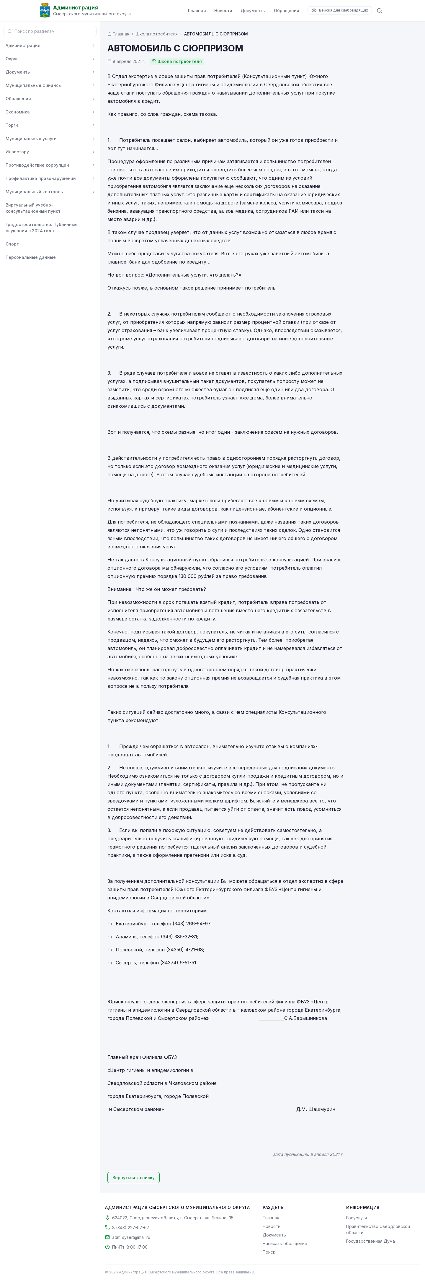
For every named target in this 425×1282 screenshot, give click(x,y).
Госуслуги (356, 1217)
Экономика (18, 111)
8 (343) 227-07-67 (130, 1227)
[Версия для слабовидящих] (340, 10)
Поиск (269, 1252)
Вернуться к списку (133, 1177)
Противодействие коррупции (37, 165)
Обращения (286, 10)
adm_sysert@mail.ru (131, 1237)
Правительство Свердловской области (378, 1229)
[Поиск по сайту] (379, 10)
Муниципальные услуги (31, 138)
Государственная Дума (370, 1241)
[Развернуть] (93, 45)
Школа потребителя (157, 33)
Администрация (23, 45)
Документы (253, 10)
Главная (197, 10)
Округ (12, 58)
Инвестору (17, 151)
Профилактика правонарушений (41, 178)
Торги (12, 125)
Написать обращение (285, 1243)
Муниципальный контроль (34, 191)
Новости (223, 10)
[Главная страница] (118, 34)
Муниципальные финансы (34, 85)
